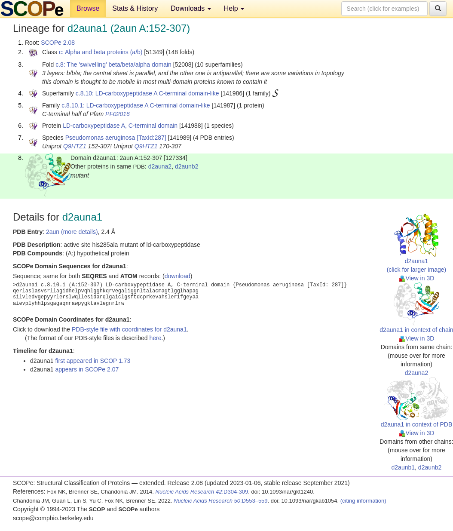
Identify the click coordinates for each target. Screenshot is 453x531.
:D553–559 (221, 500)
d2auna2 (160, 166)
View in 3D (417, 278)
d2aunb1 (403, 467)
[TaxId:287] (151, 137)
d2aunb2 (187, 166)
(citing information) (363, 500)
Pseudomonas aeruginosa (100, 137)
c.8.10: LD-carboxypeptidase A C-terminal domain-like (147, 93)
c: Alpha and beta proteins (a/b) (101, 52)
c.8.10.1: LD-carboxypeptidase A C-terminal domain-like (135, 105)
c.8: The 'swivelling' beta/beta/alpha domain (113, 64)
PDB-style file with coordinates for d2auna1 (129, 329)
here (155, 338)
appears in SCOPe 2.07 (87, 369)
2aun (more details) (72, 231)
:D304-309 (202, 491)
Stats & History (135, 8)
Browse (88, 8)
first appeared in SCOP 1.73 (92, 360)
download (177, 276)
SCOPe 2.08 (58, 42)
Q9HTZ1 (74, 146)
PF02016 (117, 113)
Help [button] (234, 8)
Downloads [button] (191, 8)
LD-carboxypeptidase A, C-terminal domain (120, 125)
